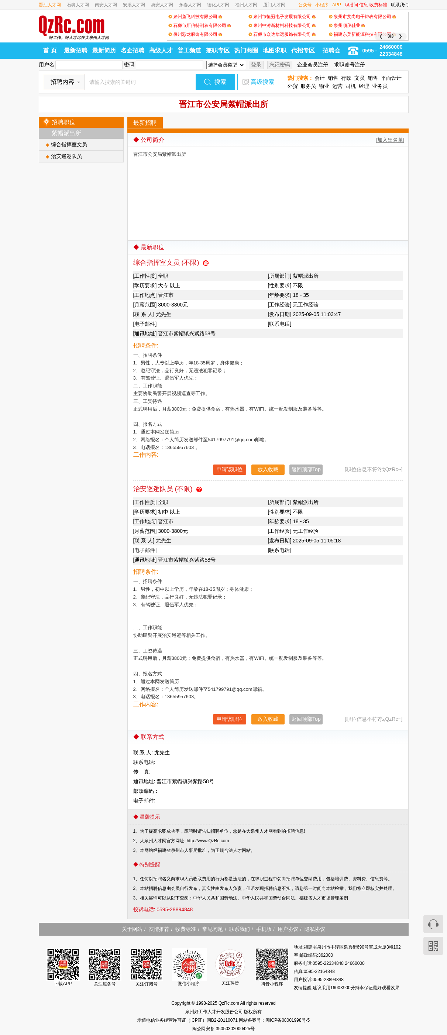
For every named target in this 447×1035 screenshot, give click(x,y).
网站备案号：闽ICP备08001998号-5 (274, 1020)
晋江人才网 (50, 4)
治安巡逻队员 (66, 156)
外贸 (293, 86)
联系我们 (400, 4)
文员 (359, 78)
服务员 (308, 86)
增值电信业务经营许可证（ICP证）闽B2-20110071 (188, 1020)
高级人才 (161, 50)
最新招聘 (75, 50)
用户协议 (288, 929)
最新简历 (104, 50)
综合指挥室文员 (69, 144)
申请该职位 (230, 469)
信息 (363, 4)
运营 (337, 86)
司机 (350, 86)
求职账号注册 (349, 65)
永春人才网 (190, 4)
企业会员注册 (312, 65)
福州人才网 (246, 4)
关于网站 (132, 929)
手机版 (264, 929)
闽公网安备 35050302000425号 (223, 1028)
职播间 (351, 4)
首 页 (49, 50)
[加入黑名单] (390, 140)
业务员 (380, 86)
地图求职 (274, 50)
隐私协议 (315, 929)
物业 (324, 86)
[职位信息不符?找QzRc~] (374, 469)
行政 (346, 78)
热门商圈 (246, 50)
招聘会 (331, 50)
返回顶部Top (306, 469)
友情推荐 (159, 929)
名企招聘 (132, 50)
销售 (333, 78)
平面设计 (391, 78)
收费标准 (378, 4)
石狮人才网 (78, 4)
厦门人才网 (274, 4)
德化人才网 (218, 4)
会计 (319, 78)
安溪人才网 (134, 4)
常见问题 (212, 929)
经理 (364, 86)
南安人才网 (106, 4)
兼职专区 (218, 50)
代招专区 (303, 50)
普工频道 (189, 50)
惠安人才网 (162, 4)
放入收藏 (268, 469)
